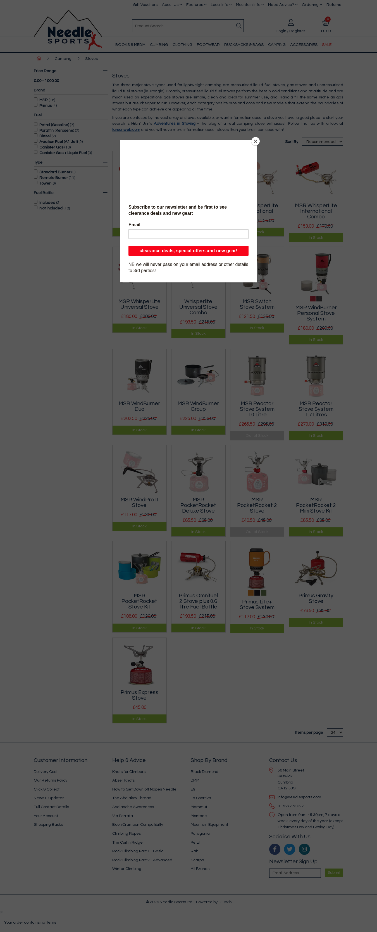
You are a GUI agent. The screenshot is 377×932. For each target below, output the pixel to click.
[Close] (255, 141)
